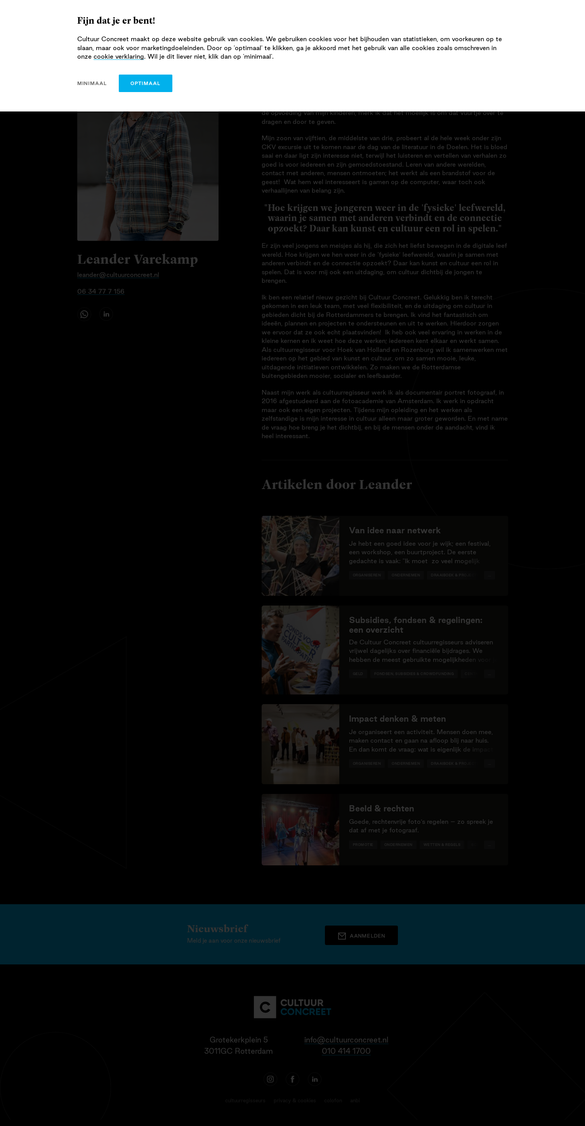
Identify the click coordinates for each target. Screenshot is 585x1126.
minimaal (92, 83)
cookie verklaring (119, 56)
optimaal (145, 83)
